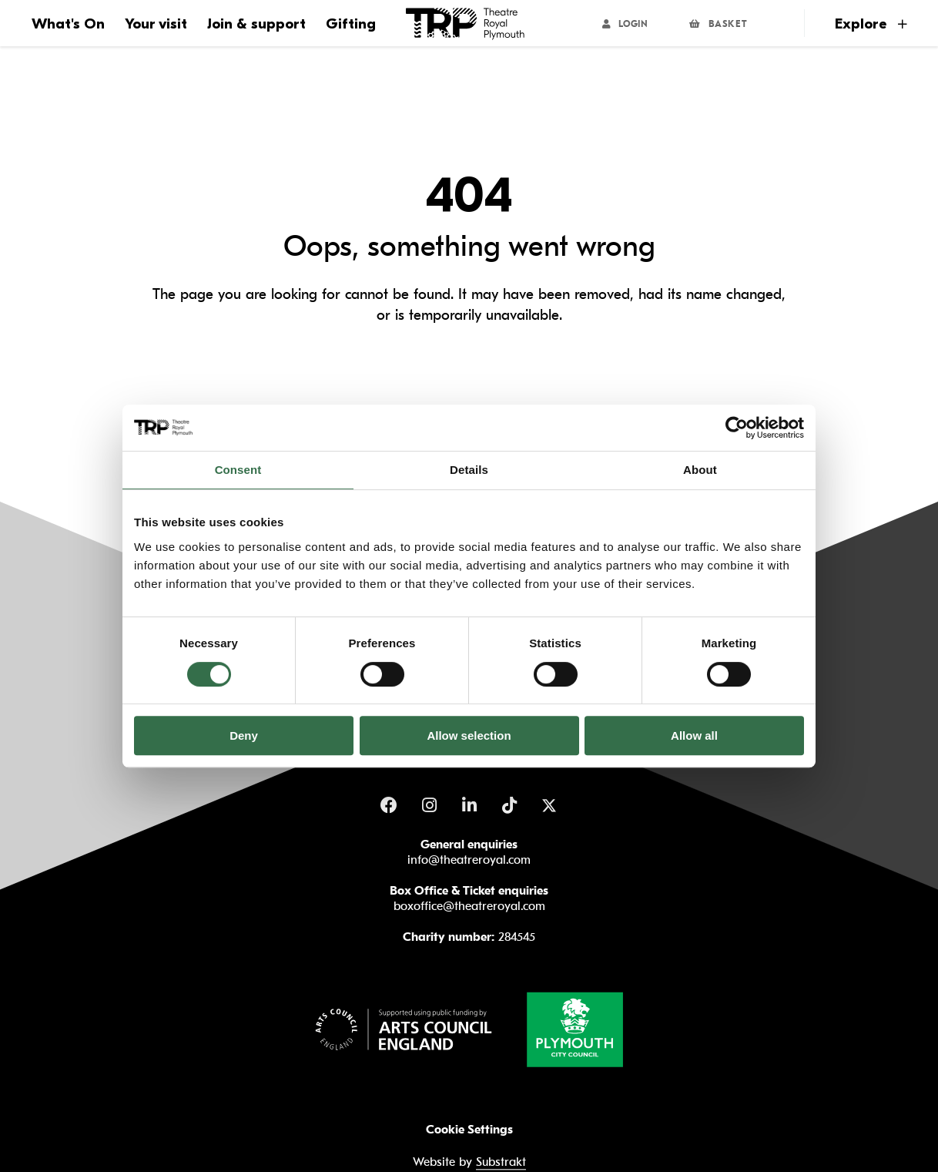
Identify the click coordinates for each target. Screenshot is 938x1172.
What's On (68, 23)
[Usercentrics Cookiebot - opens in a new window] (736, 427)
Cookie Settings (469, 1130)
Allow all (694, 735)
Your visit (156, 23)
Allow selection (469, 735)
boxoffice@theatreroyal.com (469, 906)
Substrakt (501, 1163)
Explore (871, 23)
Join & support (256, 23)
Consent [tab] (238, 469)
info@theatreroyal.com (469, 860)
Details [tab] (469, 469)
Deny (243, 735)
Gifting (351, 23)
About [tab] (700, 469)
